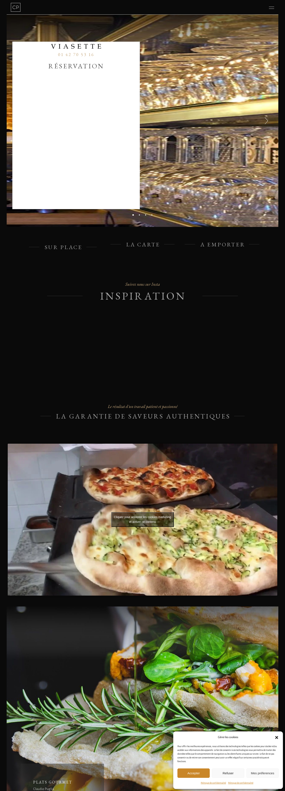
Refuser (228, 773)
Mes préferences (262, 773)
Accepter (193, 773)
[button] (277, 737)
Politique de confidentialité (213, 783)
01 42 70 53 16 (76, 54)
